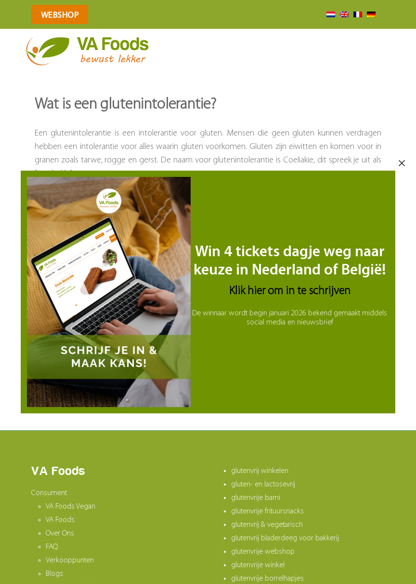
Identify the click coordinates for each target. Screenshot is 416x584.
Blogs (54, 574)
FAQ (52, 547)
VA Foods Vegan (70, 506)
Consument (49, 493)
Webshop (60, 15)
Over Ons (60, 533)
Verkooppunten (70, 560)
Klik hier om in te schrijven (290, 291)
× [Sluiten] (402, 163)
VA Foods (60, 520)
